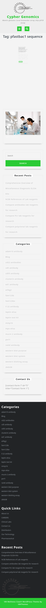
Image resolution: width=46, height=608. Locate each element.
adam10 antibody (14, 251)
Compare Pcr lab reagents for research (17, 568)
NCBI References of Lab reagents (22, 199)
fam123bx (10, 301)
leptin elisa (11, 312)
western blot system (15, 356)
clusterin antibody (14, 279)
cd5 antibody (12, 268)
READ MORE (21, 60)
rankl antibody (13, 345)
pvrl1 (8, 339)
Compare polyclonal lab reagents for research (19, 572)
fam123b (10, 295)
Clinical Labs (6, 522)
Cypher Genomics (23, 16)
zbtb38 (9, 367)
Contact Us (5, 526)
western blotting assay (17, 361)
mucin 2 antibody (14, 334)
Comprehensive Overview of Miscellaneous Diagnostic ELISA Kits (21, 188)
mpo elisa (10, 328)
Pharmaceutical (7, 538)
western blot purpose (16, 350)
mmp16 (9, 323)
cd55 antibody (12, 273)
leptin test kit (12, 317)
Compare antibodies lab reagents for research (20, 564)
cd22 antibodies (13, 262)
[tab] (19, 28)
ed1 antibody (12, 284)
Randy (21, 53)
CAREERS (5, 517)
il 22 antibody (12, 306)
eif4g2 (9, 290)
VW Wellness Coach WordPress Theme (21, 602)
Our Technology (7, 534)
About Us (5, 513)
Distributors (6, 530)
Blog (8, 257)
